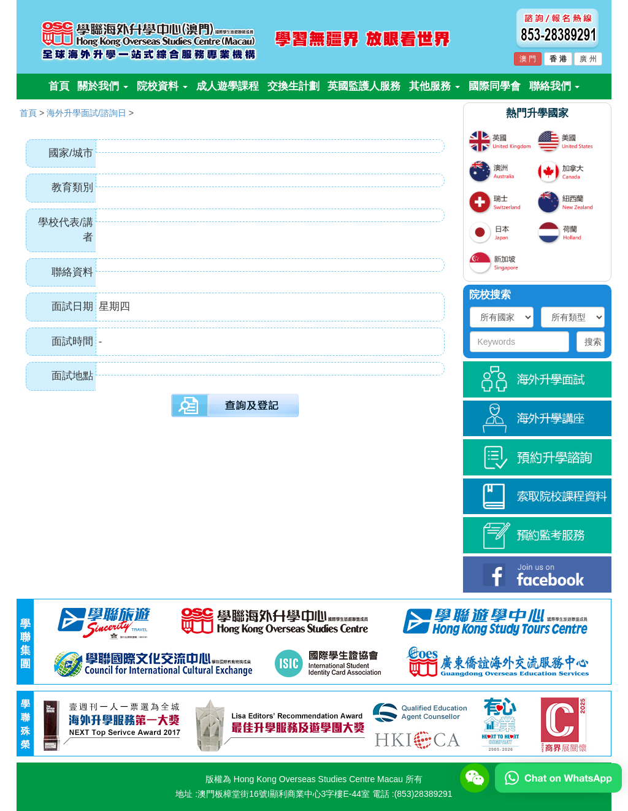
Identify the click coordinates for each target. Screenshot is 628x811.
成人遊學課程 (227, 86)
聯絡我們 (554, 86)
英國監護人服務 (363, 86)
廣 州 (588, 59)
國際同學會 (495, 86)
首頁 (58, 86)
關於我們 (102, 86)
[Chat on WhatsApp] (558, 777)
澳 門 (527, 59)
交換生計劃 (293, 86)
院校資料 (162, 86)
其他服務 (434, 86)
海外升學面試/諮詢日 (86, 113)
